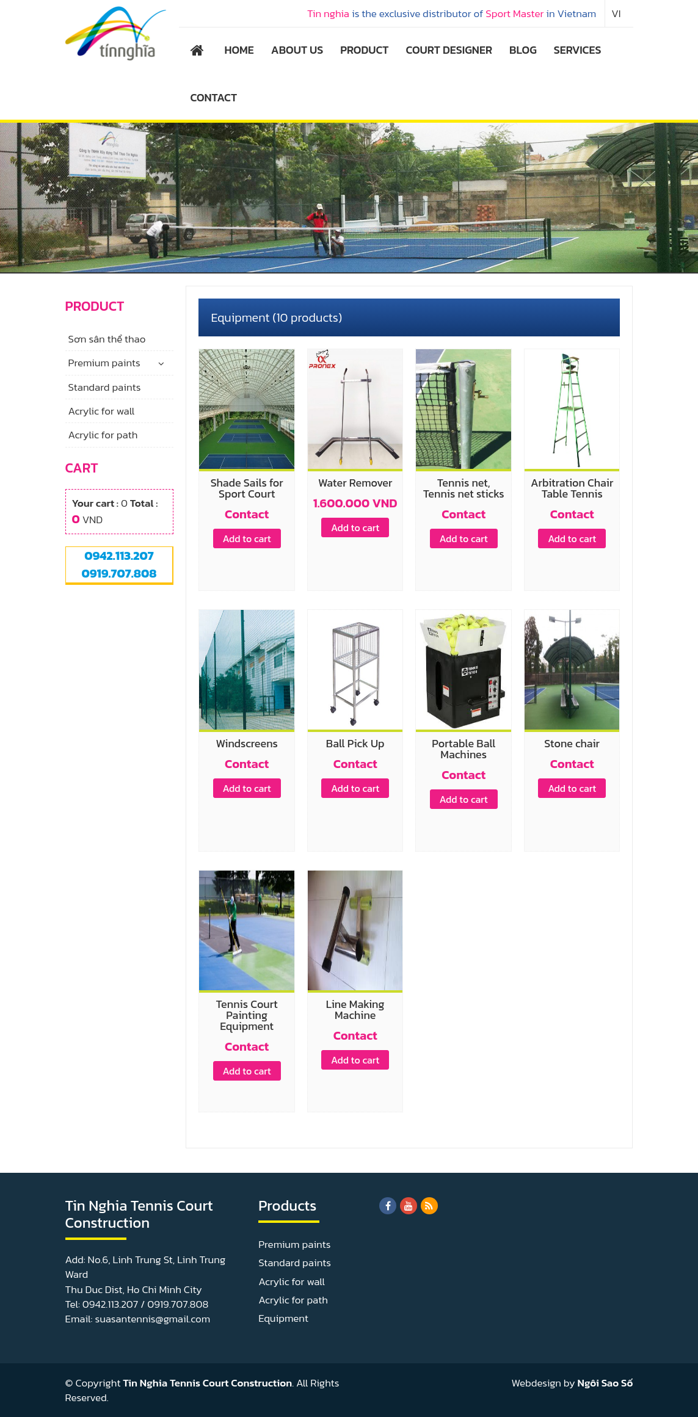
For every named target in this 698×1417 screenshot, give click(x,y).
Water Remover (355, 482)
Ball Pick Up (355, 743)
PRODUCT (364, 50)
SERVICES (578, 50)
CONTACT (214, 97)
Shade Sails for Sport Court (247, 488)
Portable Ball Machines (463, 749)
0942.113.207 (118, 555)
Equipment (283, 1318)
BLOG (523, 50)
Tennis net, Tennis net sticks (463, 488)
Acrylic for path (103, 435)
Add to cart (247, 538)
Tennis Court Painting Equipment (247, 1015)
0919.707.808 (118, 573)
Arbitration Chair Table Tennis (572, 488)
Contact (247, 514)
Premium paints (104, 363)
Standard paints (104, 387)
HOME (239, 50)
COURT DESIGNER (448, 50)
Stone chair (572, 743)
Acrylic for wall (101, 411)
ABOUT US (297, 50)
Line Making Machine (355, 1009)
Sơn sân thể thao (107, 339)
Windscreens (246, 743)
